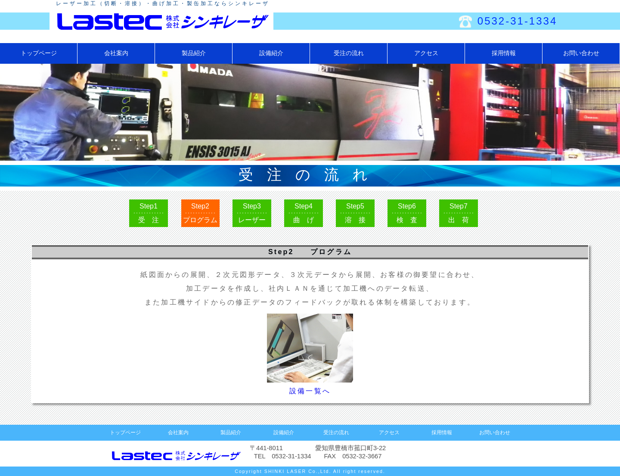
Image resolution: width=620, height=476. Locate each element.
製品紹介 (194, 53)
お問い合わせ (581, 53)
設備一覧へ (310, 391)
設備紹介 (271, 53)
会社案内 (116, 53)
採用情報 (504, 53)
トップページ (39, 53)
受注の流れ (349, 53)
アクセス (426, 53)
